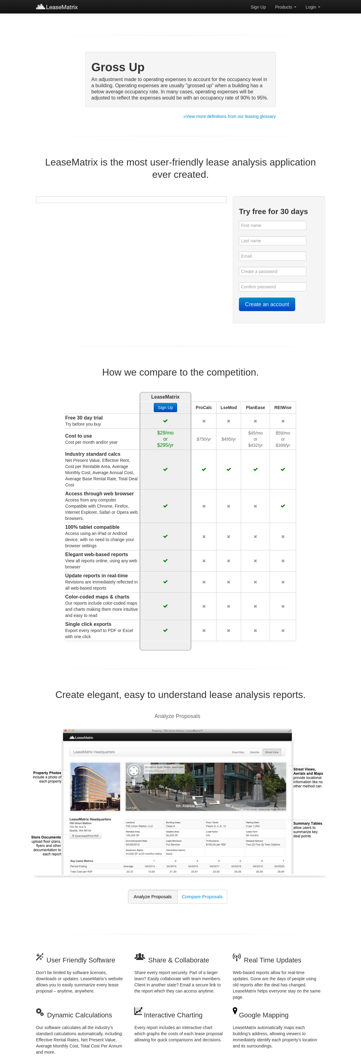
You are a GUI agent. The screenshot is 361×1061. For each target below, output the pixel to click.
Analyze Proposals (152, 896)
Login (313, 7)
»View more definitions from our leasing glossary (229, 116)
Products (285, 7)
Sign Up (258, 7)
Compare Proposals (202, 896)
